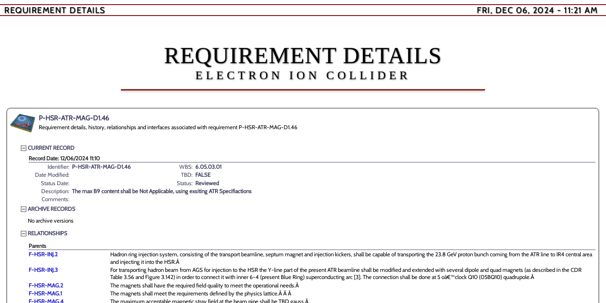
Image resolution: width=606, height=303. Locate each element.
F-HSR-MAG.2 (46, 285)
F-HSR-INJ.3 (43, 269)
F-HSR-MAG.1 (45, 293)
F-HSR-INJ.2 (43, 254)
